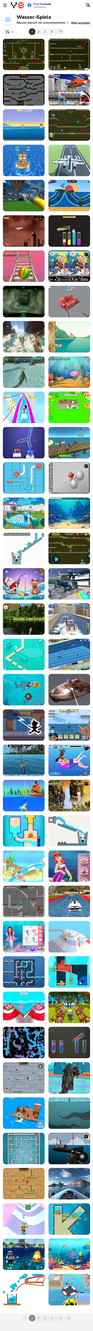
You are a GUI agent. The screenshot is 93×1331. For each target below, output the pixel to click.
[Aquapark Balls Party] (24, 1007)
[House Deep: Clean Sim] (24, 513)
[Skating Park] (24, 1219)
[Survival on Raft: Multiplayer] (69, 725)
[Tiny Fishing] (24, 795)
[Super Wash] (69, 689)
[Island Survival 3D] (24, 266)
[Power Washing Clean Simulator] (69, 584)
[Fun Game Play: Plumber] (24, 972)
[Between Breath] (69, 1113)
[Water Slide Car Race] (69, 901)
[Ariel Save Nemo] (69, 866)
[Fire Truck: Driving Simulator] (24, 195)
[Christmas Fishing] (24, 584)
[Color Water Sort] (69, 1042)
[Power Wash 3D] (69, 301)
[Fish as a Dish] (69, 1254)
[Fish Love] (69, 1219)
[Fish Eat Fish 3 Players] (69, 372)
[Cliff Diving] (69, 336)
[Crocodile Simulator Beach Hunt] (24, 372)
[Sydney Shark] (69, 90)
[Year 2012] (24, 231)
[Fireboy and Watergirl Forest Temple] (24, 54)
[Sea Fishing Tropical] (24, 760)
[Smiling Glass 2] (24, 548)
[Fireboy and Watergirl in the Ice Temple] (24, 1078)
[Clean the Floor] (69, 407)
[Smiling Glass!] (69, 831)
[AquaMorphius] (24, 725)
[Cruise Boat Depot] (69, 619)
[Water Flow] (24, 442)
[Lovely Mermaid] (69, 266)
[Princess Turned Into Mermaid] (24, 937)
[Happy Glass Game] (24, 1289)
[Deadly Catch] (69, 442)
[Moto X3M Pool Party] (69, 195)
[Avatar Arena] (69, 795)
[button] (80, 23)
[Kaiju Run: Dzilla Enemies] (69, 1078)
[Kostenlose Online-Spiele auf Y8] (17, 5)
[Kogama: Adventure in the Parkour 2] (69, 1007)
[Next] (68, 1318)
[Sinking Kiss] (69, 760)
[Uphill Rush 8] (24, 866)
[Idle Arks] (24, 1113)
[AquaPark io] (69, 937)
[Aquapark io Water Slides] (24, 407)
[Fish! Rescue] (69, 972)
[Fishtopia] (24, 831)
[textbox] (9, 31)
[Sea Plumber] (24, 1148)
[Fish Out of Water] (24, 125)
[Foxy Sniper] (69, 1148)
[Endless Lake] (24, 654)
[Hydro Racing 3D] (24, 1254)
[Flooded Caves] (24, 1042)
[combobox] (10, 31)
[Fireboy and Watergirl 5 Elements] (69, 125)
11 (61, 31)
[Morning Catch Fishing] (24, 619)
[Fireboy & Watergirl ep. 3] (69, 54)
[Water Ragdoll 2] (69, 478)
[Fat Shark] (24, 689)
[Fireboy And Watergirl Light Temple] (24, 1183)
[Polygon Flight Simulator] (69, 160)
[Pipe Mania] (24, 478)
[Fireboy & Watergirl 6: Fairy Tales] (24, 901)
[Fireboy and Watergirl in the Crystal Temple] (24, 90)
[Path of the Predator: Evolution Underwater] (69, 513)
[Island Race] (24, 160)
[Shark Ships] (24, 336)
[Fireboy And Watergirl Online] (69, 548)
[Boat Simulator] (69, 1183)
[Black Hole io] (69, 1289)
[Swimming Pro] (69, 654)
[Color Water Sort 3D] (69, 231)
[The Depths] (24, 301)
